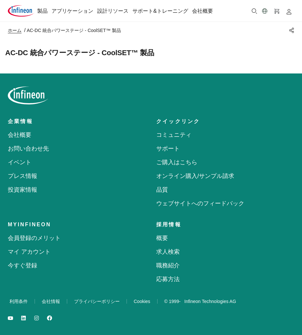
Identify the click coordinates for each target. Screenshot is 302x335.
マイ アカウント (29, 251)
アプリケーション (72, 11)
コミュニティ (173, 135)
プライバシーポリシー (97, 301)
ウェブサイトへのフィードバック (200, 203)
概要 (162, 238)
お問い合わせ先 (28, 148)
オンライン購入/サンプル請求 (195, 176)
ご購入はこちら (176, 162)
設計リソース (112, 11)
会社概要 (202, 11)
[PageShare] (290, 30)
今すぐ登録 (22, 265)
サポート (168, 148)
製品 (42, 11)
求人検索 (168, 251)
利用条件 (18, 301)
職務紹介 (168, 265)
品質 (162, 189)
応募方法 (168, 279)
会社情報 (51, 301)
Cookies (142, 301)
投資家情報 (22, 189)
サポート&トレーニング (160, 11)
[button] (265, 11)
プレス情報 (22, 176)
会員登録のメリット (34, 238)
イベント (19, 162)
